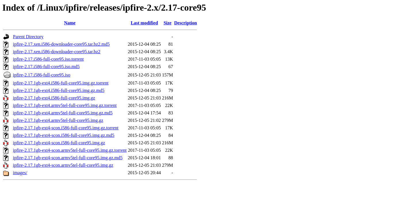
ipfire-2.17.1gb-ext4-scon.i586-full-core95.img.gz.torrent (65, 127)
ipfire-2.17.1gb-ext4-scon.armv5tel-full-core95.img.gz (63, 165)
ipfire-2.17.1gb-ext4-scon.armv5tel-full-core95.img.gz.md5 (67, 157)
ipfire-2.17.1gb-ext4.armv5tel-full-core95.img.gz (58, 120)
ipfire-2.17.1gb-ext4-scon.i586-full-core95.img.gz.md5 (63, 135)
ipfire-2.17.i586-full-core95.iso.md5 (46, 66)
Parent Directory (28, 36)
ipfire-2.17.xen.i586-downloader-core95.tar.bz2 (56, 51)
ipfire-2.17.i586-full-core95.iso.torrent (48, 59)
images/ (20, 172)
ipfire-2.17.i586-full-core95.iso (41, 74)
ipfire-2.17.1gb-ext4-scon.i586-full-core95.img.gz (59, 142)
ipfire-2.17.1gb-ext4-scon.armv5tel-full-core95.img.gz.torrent (69, 150)
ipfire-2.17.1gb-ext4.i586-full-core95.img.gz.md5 (58, 90)
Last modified (144, 22)
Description (185, 22)
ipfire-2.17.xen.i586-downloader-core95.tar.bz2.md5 (61, 44)
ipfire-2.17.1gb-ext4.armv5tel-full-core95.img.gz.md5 (63, 112)
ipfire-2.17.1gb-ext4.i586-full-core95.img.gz (54, 97)
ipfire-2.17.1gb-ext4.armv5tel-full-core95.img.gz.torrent (65, 105)
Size (168, 22)
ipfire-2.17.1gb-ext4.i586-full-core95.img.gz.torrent (60, 82)
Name (70, 22)
